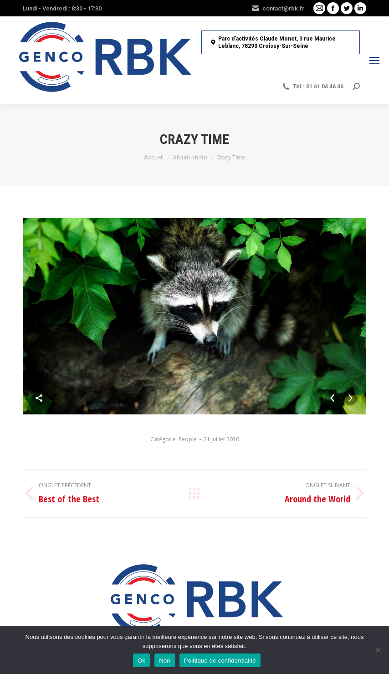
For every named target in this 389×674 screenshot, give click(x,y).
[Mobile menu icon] (374, 60)
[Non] (377, 649)
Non (164, 660)
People (188, 439)
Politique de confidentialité (220, 660)
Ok (141, 660)
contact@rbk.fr (277, 8)
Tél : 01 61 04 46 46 (312, 86)
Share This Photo (39, 398)
